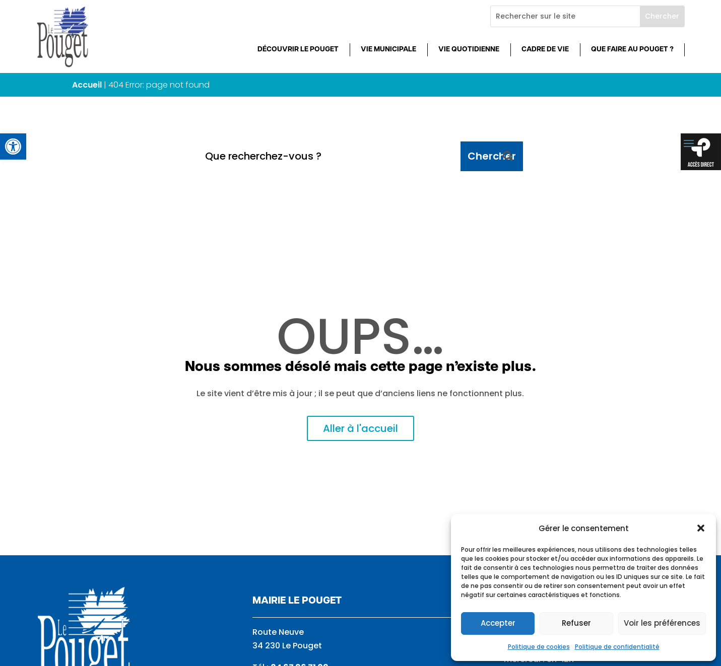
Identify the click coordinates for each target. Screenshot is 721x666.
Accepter (498, 623)
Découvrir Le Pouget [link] (298, 49)
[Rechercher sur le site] (565, 16)
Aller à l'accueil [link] (360, 428)
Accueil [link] (87, 85)
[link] (13, 146)
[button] (701, 528)
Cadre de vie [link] (545, 49)
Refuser (576, 623)
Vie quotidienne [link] (468, 49)
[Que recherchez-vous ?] (329, 156)
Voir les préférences (662, 623)
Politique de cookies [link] (539, 646)
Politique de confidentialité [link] (617, 646)
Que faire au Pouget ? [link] (632, 49)
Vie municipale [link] (388, 49)
